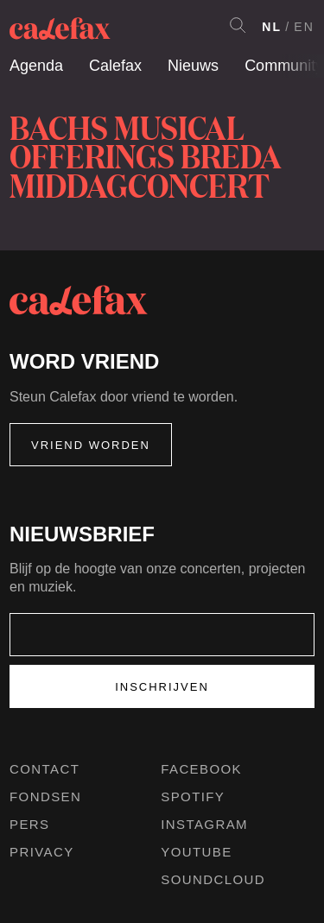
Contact (44, 769)
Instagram (204, 824)
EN (304, 27)
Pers (30, 824)
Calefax (115, 65)
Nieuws (193, 65)
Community (284, 65)
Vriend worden (90, 445)
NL (272, 27)
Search (237, 25)
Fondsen (45, 796)
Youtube (196, 851)
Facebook (201, 769)
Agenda (36, 65)
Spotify (193, 796)
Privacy (42, 851)
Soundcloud (213, 879)
